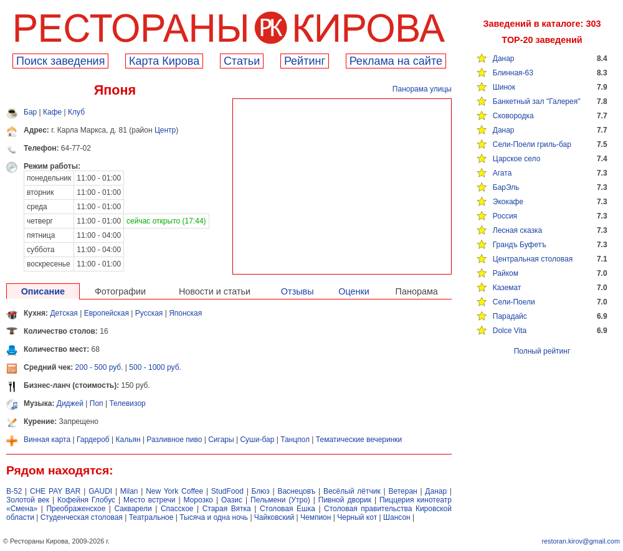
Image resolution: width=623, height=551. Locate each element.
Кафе (52, 112)
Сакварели (132, 508)
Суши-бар (257, 439)
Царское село (517, 158)
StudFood (227, 491)
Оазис (231, 500)
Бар (30, 112)
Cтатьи (242, 61)
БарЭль (506, 187)
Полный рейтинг (542, 351)
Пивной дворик (344, 500)
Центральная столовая (533, 259)
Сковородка (513, 115)
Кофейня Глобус (86, 500)
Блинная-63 (513, 72)
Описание (43, 291)
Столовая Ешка (287, 508)
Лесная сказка (517, 230)
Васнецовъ (296, 491)
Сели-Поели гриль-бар (532, 144)
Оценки (353, 291)
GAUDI (100, 491)
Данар (504, 58)
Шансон (397, 517)
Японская (185, 313)
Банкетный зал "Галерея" (537, 101)
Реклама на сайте (396, 61)
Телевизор (127, 403)
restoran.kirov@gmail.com (580, 541)
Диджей (70, 403)
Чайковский (274, 517)
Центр (165, 130)
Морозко (198, 500)
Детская (63, 313)
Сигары (221, 439)
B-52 (14, 491)
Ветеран (402, 491)
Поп (96, 403)
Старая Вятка (226, 508)
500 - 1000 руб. (155, 367)
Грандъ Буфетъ (519, 244)
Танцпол (295, 439)
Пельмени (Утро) (280, 500)
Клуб (76, 112)
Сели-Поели (514, 302)
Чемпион (315, 517)
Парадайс (510, 316)
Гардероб (93, 439)
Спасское (177, 508)
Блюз (261, 491)
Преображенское (75, 508)
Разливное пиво (174, 439)
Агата (502, 173)
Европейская (106, 313)
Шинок (504, 87)
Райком (505, 273)
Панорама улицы (422, 89)
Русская (149, 313)
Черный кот (357, 517)
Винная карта (47, 439)
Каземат (507, 287)
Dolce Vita (509, 330)
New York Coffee (174, 491)
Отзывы (297, 291)
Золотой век (27, 500)
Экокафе (508, 201)
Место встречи (149, 500)
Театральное (151, 517)
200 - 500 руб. (99, 367)
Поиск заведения (60, 61)
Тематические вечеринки (359, 439)
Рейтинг (304, 61)
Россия (505, 216)
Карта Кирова (164, 61)
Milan (129, 491)
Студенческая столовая (81, 517)
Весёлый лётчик (352, 491)
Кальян (128, 439)
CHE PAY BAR (55, 491)
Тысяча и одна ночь (213, 517)
